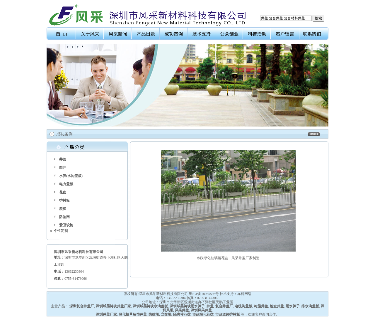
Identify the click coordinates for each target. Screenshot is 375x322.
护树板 (64, 200)
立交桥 (166, 314)
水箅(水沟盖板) (71, 176)
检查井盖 (277, 306)
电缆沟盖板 (243, 306)
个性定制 (61, 231)
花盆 (62, 192)
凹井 (62, 168)
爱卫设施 (66, 225)
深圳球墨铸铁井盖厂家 (113, 306)
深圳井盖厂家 (106, 314)
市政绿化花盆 (203, 314)
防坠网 (64, 217)
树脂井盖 (261, 306)
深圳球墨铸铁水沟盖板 (150, 306)
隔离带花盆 (182, 314)
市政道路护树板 (227, 314)
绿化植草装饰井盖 (133, 314)
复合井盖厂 (224, 306)
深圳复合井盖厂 (81, 306)
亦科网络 (244, 294)
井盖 (62, 159)
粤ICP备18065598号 (204, 294)
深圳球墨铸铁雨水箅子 (187, 306)
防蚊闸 (154, 314)
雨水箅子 (293, 306)
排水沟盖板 (310, 306)
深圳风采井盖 (201, 310)
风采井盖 (182, 310)
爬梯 (62, 209)
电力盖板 (66, 184)
